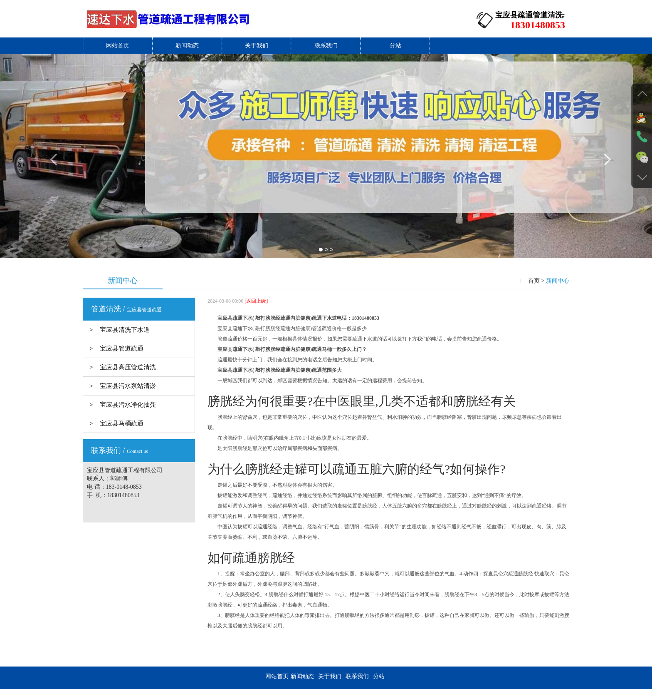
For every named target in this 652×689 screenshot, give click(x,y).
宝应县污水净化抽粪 (128, 404)
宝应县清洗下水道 (125, 329)
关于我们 (256, 45)
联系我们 (326, 45)
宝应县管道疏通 (121, 348)
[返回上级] (255, 301)
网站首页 (117, 45)
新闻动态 (187, 45)
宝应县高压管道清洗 (128, 367)
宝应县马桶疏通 (121, 423)
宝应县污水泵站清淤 (128, 386)
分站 (395, 45)
